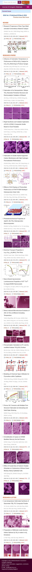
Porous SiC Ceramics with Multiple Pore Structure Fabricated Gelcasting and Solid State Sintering (16, 408)
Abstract (21, 36)
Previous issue (17, 17)
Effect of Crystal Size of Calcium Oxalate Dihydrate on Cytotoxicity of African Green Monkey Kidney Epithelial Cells (16, 468)
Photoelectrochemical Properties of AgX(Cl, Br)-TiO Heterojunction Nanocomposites (14, 221)
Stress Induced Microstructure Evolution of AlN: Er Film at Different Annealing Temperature (17, 313)
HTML (7, 38)
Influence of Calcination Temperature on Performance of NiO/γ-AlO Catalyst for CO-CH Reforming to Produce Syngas (16, 61)
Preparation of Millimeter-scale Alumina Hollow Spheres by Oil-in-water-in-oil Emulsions (15, 532)
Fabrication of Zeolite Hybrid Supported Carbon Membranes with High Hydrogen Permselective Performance (16, 158)
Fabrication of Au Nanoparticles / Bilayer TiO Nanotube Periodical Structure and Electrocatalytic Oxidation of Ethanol (16, 93)
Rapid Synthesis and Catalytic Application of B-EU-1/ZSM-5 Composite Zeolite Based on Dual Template (16, 124)
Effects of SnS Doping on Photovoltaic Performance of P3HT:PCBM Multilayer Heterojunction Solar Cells (15, 189)
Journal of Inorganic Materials (12, 7)
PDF (15, 38)
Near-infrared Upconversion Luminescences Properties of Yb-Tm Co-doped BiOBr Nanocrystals (16, 281)
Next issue (26, 17)
